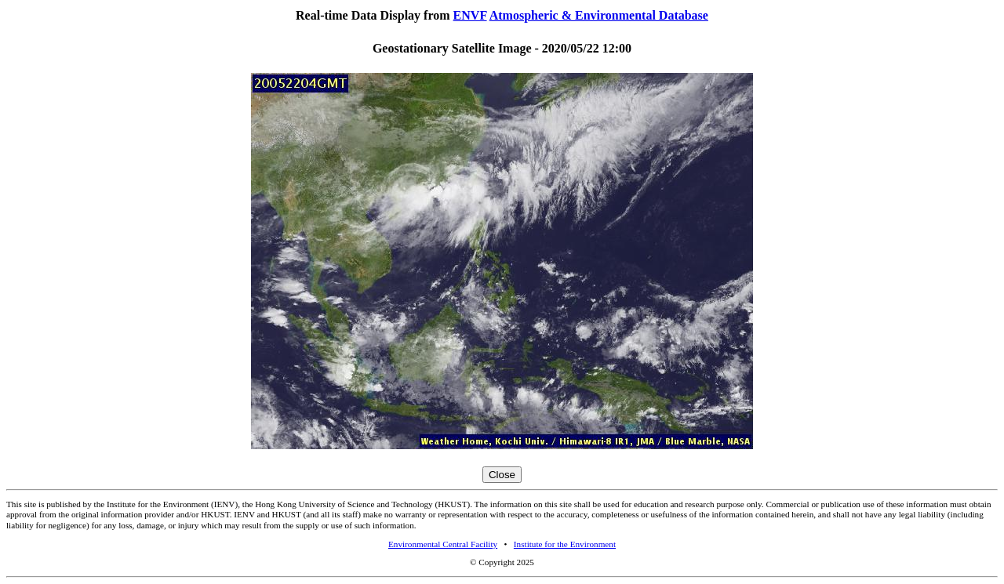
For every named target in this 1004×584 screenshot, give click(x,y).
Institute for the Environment (565, 544)
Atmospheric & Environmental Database (598, 15)
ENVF (470, 15)
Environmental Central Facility (442, 544)
